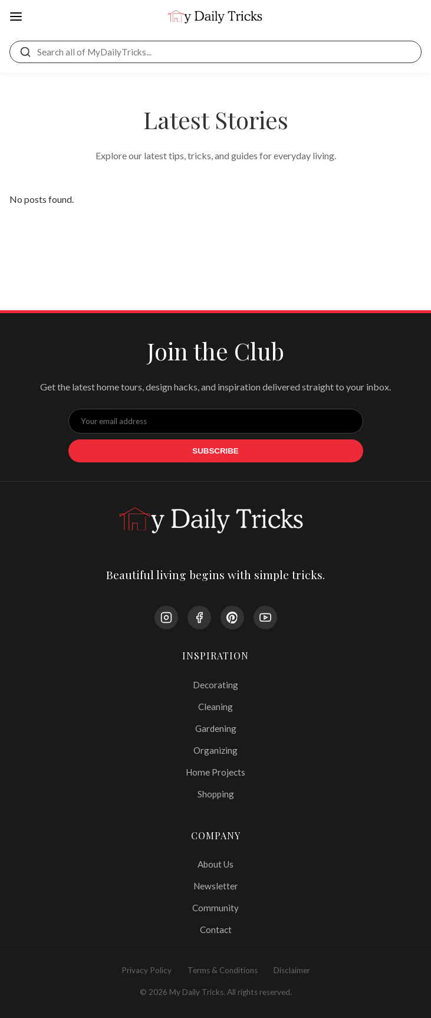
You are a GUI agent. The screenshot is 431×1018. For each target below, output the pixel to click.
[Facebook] (199, 617)
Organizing (215, 750)
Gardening (215, 728)
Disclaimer (292, 970)
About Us (215, 864)
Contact (216, 929)
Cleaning (215, 706)
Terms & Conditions (222, 970)
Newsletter (215, 886)
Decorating (215, 684)
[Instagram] (166, 617)
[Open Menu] (16, 17)
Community (215, 907)
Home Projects (215, 772)
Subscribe (215, 450)
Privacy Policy (146, 970)
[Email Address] (215, 421)
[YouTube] (265, 617)
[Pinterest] (232, 617)
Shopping (216, 794)
